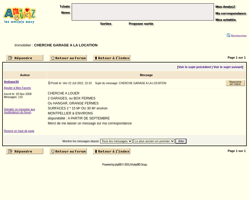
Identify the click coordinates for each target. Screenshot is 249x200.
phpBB (117, 164)
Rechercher (237, 36)
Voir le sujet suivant (227, 67)
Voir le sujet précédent (194, 67)
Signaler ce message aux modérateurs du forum (19, 111)
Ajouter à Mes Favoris (17, 87)
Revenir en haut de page (19, 130)
